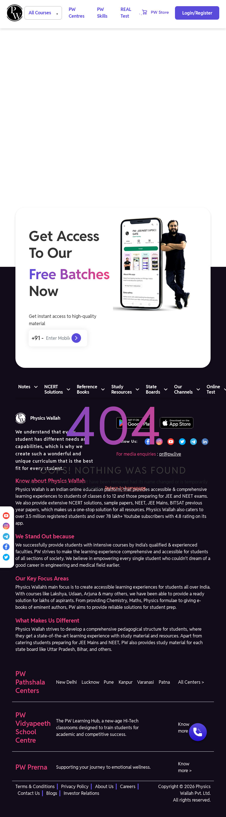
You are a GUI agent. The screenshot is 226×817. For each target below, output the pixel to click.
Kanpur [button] (126, 682)
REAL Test (126, 12)
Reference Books (87, 389)
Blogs (51, 793)
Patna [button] (164, 682)
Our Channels (183, 389)
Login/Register (197, 13)
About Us (104, 787)
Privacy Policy (75, 787)
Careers (127, 787)
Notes (24, 387)
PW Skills (102, 12)
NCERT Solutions (53, 389)
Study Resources (121, 389)
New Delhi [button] (66, 682)
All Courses (44, 12)
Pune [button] (109, 682)
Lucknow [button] (90, 682)
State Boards (153, 389)
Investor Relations (81, 793)
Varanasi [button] (145, 682)
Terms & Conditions (35, 787)
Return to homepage (125, 488)
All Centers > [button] (191, 682)
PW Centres (76, 12)
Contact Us (29, 793)
